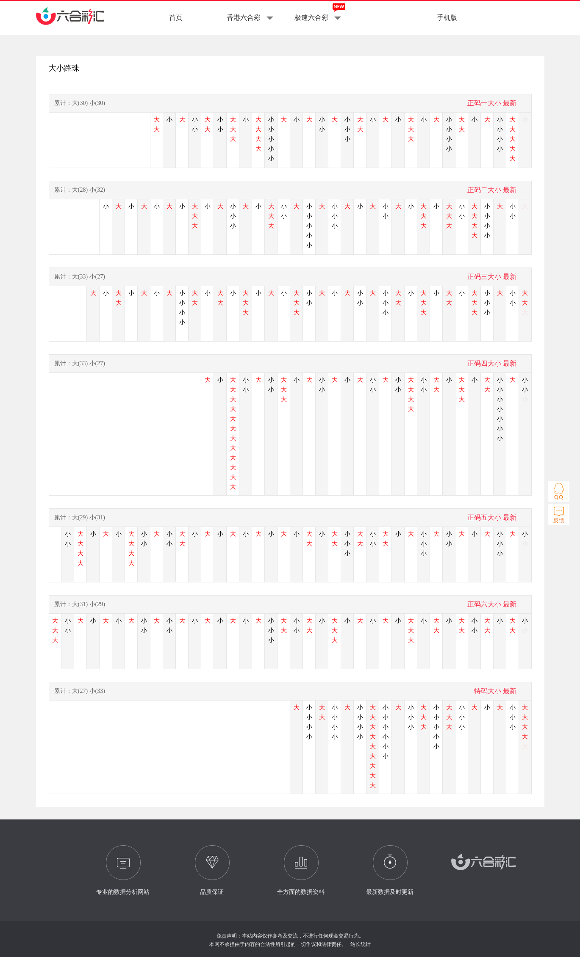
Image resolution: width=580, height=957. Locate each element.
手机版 (447, 17)
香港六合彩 (244, 17)
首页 (176, 17)
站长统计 (360, 944)
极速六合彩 (311, 17)
